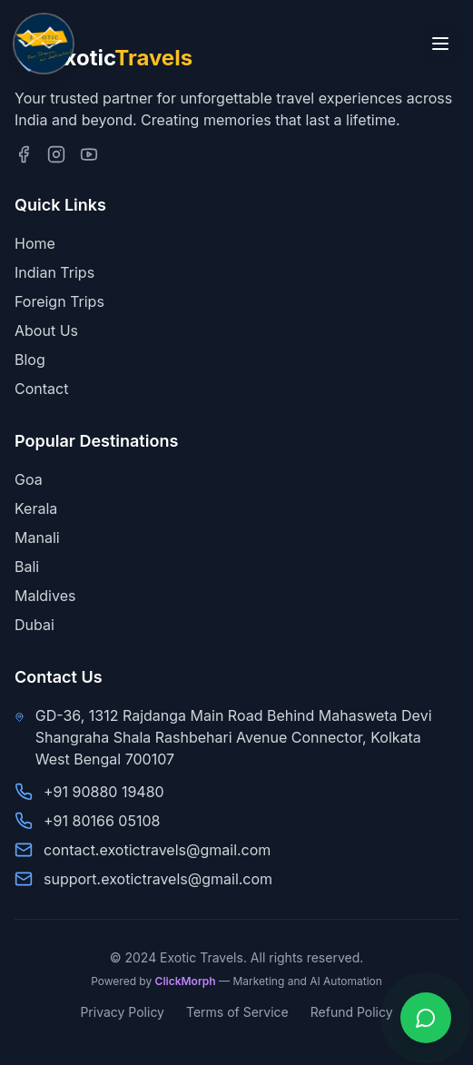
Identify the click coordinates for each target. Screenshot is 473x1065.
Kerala (36, 508)
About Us (46, 330)
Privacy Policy (122, 1012)
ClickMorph (185, 981)
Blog (30, 359)
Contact (41, 389)
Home (35, 243)
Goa (29, 479)
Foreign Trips (59, 301)
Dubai (34, 625)
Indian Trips (54, 272)
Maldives (45, 596)
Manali (37, 537)
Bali (27, 566)
